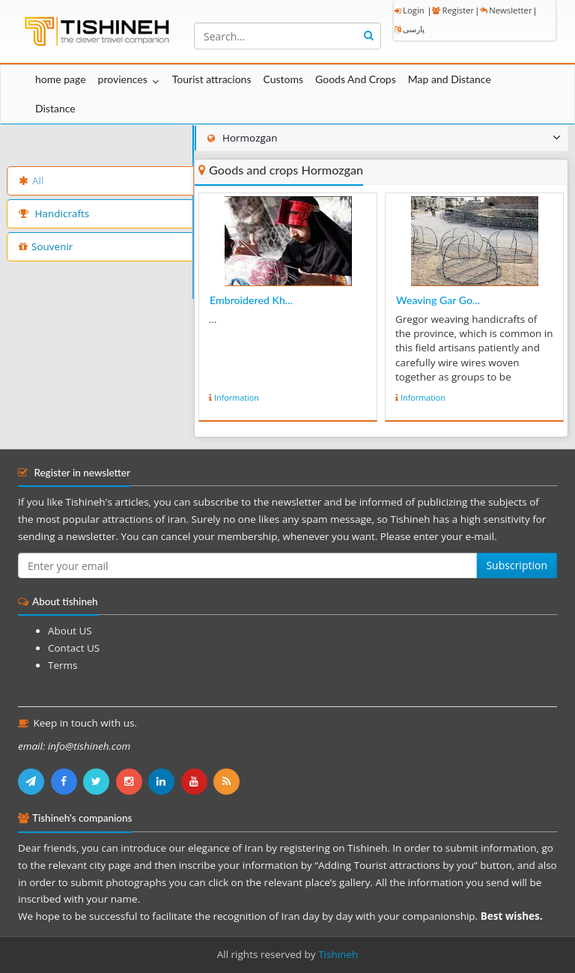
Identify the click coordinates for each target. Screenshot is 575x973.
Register (453, 10)
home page (60, 79)
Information (236, 397)
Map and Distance (449, 79)
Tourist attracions (212, 79)
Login (410, 10)
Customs (283, 79)
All (31, 180)
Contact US (74, 648)
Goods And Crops (355, 79)
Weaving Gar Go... (438, 300)
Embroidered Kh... (251, 300)
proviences (122, 79)
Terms (62, 665)
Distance (55, 108)
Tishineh (338, 954)
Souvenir (46, 246)
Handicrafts (54, 213)
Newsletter (506, 10)
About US (70, 630)
